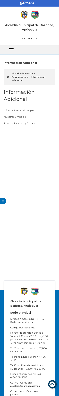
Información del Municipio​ (19, 110)
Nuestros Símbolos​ (15, 116)
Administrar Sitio (29, 38)
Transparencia (19, 77)
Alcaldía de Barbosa (23, 73)
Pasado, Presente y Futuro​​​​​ (19, 123)
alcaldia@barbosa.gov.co (25, 386)
